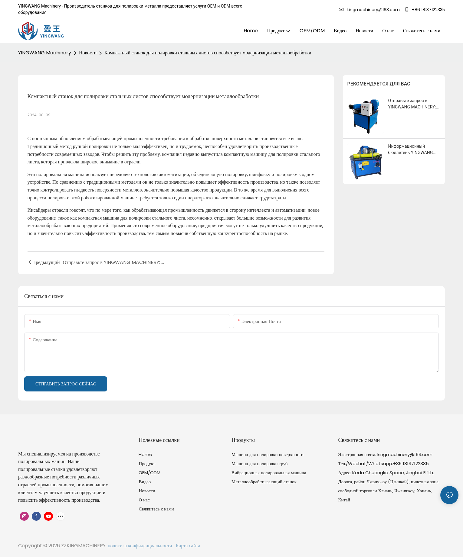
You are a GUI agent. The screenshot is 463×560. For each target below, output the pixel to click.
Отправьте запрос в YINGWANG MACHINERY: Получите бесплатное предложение (412, 104)
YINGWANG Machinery (44, 52)
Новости (88, 52)
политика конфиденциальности (140, 545)
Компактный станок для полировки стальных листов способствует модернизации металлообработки (207, 52)
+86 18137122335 (424, 10)
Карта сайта (186, 545)
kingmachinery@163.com (370, 10)
